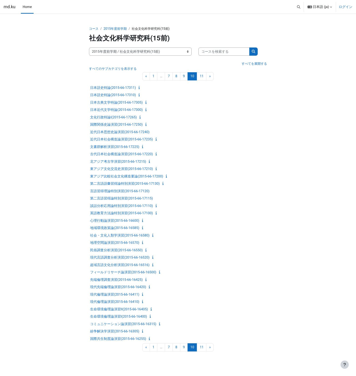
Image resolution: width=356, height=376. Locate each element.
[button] (298, 7)
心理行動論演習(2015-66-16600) (114, 221)
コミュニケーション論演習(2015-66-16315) (123, 325)
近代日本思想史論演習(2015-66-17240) (119, 133)
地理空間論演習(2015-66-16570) (114, 243)
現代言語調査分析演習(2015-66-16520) (119, 258)
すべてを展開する (253, 64)
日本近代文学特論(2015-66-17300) (116, 110)
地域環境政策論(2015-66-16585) (114, 229)
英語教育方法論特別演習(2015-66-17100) (121, 214)
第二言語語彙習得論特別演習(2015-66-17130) (125, 184)
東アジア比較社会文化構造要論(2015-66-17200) (126, 177)
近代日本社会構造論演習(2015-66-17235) (121, 140)
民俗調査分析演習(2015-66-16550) (116, 251)
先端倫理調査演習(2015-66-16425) (116, 280)
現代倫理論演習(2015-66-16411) (114, 295)
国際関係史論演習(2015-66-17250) (116, 125)
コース (94, 29)
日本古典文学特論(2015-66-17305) (116, 103)
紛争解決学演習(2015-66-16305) (114, 332)
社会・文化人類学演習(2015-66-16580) (119, 236)
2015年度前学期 (116, 29)
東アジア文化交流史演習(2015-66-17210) (121, 169)
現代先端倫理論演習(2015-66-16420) (118, 288)
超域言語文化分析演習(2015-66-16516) (119, 266)
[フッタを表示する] (345, 365)
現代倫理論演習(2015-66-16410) (114, 302)
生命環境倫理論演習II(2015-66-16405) (119, 310)
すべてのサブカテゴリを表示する (114, 69)
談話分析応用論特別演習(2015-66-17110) (121, 206)
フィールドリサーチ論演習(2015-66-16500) (123, 273)
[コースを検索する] (224, 52)
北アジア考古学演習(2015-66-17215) (118, 162)
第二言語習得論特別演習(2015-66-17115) (121, 199)
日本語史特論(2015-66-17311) (113, 88)
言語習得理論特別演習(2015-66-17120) (119, 192)
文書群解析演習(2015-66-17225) (114, 147)
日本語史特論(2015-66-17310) (113, 96)
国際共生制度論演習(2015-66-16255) (118, 339)
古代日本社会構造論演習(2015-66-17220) (121, 155)
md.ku (9, 6)
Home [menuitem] (27, 7)
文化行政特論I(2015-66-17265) (113, 118)
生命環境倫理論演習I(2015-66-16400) (118, 317)
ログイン (345, 7)
